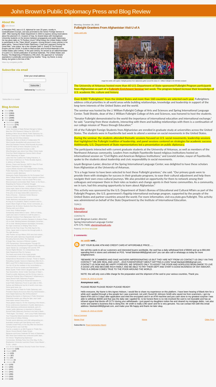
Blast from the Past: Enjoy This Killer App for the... (23, 228)
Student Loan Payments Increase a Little (20, 149)
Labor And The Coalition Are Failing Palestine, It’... (23, 158)
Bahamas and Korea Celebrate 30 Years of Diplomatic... (25, 333)
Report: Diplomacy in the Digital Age (18, 166)
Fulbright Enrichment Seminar (126, 88)
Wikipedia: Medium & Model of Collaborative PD (23, 140)
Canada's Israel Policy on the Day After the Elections (24, 324)
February (10, 360)
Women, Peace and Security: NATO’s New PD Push (24, 164)
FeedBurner (40, 90)
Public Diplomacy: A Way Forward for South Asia (23, 171)
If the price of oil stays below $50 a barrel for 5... (23, 193)
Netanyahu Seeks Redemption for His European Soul (25, 175)
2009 (7, 376)
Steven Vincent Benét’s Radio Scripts (19, 331)
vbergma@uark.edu (101, 224)
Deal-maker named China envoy (17, 300)
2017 (7, 115)
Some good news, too (13, 287)
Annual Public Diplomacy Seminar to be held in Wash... (25, 311)
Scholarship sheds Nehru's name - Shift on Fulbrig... (24, 213)
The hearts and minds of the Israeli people (21, 254)
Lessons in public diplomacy (16, 173)
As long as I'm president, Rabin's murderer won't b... (24, 201)
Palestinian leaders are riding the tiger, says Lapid (23, 298)
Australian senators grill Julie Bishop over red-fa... (23, 322)
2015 (7, 120)
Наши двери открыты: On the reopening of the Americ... (26, 303)
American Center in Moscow (16, 197)
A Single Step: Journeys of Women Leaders (21, 241)
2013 (7, 367)
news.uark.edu (80, 33)
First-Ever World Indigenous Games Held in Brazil (23, 153)
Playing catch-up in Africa (15, 208)
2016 (7, 118)
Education (79, 208)
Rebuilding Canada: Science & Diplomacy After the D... (25, 261)
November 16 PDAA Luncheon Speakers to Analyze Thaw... (27, 219)
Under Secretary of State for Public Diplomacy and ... (24, 289)
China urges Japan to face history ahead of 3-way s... (25, 188)
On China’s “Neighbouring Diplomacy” (19, 338)
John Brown (10, 26)
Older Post (209, 319)
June (9, 355)
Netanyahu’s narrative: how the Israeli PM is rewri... (24, 180)
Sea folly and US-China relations (17, 138)
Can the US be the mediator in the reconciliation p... (24, 265)
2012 (7, 369)
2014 (7, 364)
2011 (7, 372)
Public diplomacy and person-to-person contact (22, 199)
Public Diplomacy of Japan (15, 155)
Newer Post (79, 319)
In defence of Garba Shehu (15, 162)
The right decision (12, 232)
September (11, 349)
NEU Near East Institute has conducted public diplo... (24, 335)
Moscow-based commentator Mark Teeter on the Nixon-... (26, 182)
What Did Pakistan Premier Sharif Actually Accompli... (25, 144)
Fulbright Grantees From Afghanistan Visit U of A (23, 217)
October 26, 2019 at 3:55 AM (92, 311)
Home (144, 319)
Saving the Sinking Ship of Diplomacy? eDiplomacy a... (25, 276)
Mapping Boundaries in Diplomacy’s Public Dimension (25, 296)
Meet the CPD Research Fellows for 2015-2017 (22, 131)
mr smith (85, 240)
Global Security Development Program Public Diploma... (25, 245)
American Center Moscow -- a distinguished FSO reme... (26, 186)
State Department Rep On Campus (18, 252)
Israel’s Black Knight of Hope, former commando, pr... (25, 204)
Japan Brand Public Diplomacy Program (20, 278)
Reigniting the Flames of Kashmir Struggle (21, 184)
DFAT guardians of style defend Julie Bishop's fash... (24, 190)
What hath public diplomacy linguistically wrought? (23, 237)
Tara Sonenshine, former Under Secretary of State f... (25, 272)
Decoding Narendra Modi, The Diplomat (20, 239)
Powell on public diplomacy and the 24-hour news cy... (25, 274)
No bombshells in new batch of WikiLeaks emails (23, 256)
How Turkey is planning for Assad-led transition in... (24, 281)
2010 (7, 374)
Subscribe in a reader (11, 99)
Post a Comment (80, 315)
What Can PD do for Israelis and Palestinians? (22, 267)
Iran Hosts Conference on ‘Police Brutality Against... (24, 160)
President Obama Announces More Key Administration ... (26, 292)
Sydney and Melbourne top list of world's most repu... (24, 285)
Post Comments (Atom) (96, 325)
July (8, 353)
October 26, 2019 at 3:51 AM (92, 279)
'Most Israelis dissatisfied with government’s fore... (23, 142)
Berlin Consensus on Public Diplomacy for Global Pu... (25, 136)
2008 (7, 379)
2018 (7, 113)
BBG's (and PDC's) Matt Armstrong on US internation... (25, 263)
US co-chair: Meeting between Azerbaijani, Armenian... (25, 221)
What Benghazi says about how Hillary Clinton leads (24, 151)
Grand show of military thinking (17, 318)
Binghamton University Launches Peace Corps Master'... (26, 342)
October (10, 127)
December (11, 122)
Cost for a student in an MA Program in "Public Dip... (24, 329)
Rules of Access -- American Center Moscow (21, 195)
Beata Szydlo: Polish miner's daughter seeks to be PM (25, 270)
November (11, 125)
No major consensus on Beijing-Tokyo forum (21, 226)
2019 (7, 111)
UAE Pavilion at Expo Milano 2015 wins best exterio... (25, 234)
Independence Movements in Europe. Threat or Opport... (26, 259)
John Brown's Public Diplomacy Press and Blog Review (80, 11)
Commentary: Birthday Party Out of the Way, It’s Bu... (24, 340)
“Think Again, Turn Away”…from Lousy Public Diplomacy (26, 314)
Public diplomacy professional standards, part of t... (24, 307)
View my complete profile (12, 62)
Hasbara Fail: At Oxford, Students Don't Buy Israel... (24, 206)
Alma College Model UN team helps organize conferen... (26, 177)
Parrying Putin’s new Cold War (16, 327)
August (9, 351)
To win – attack (11, 344)
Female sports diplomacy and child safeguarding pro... (25, 320)
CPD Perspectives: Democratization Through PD (23, 243)
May (8, 358)
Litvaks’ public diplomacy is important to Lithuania (23, 309)
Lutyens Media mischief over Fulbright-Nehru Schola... (25, 169)
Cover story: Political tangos (16, 210)
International (81, 211)
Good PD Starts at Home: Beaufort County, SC (22, 147)
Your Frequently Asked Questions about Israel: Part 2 (24, 316)
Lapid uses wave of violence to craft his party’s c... (23, 215)
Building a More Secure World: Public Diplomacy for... (25, 133)
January (10, 362)
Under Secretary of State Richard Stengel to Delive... (24, 129)
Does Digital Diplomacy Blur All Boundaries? (21, 294)
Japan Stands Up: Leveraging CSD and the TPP (23, 248)
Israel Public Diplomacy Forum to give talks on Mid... (24, 283)
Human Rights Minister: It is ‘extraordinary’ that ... (23, 250)
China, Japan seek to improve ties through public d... (24, 230)
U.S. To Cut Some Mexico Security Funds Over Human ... (26, 347)
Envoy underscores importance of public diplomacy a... (25, 305)
